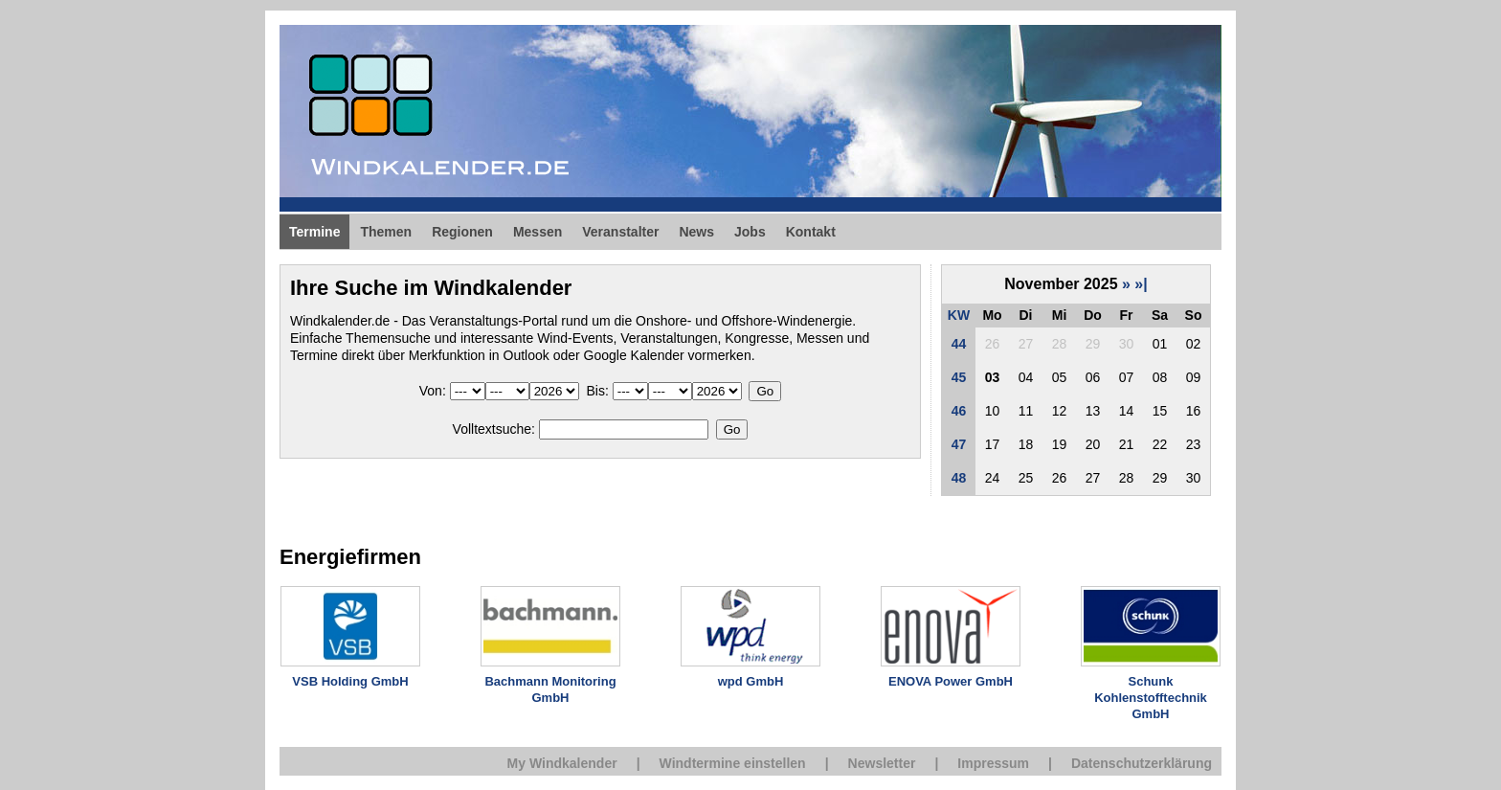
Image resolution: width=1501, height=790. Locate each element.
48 (959, 477)
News (696, 231)
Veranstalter (620, 231)
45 (959, 377)
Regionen (462, 231)
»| (1140, 284)
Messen (537, 231)
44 (959, 343)
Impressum (993, 763)
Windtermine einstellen (733, 763)
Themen (386, 231)
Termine (314, 231)
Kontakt (811, 231)
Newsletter (882, 763)
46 (959, 410)
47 (959, 444)
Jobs (750, 231)
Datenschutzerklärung (1141, 763)
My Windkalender (562, 763)
